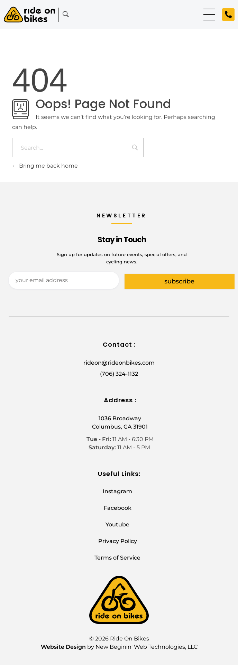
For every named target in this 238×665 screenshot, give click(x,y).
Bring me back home (45, 165)
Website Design (63, 647)
